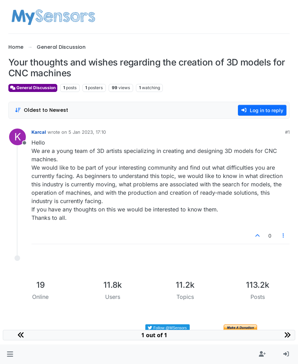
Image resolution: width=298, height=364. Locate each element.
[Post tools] (283, 235)
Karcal (38, 132)
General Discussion (33, 87)
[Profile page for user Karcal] (17, 137)
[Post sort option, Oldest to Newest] (41, 110)
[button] (10, 354)
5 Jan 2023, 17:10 (87, 132)
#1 (287, 132)
